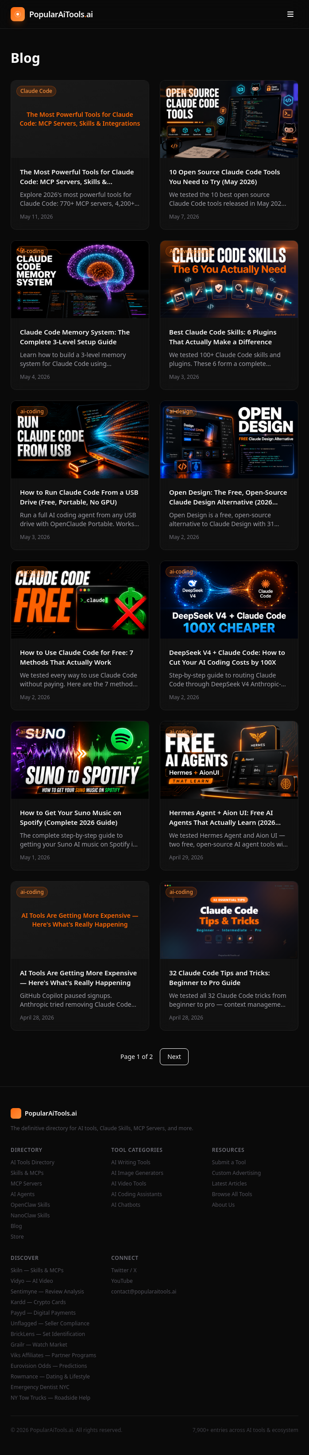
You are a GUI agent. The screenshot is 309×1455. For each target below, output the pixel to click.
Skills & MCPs (27, 1173)
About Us (223, 1205)
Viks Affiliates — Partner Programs (53, 1355)
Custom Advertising (236, 1173)
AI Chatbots (125, 1205)
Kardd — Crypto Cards (38, 1302)
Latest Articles (229, 1183)
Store (17, 1236)
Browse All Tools (232, 1194)
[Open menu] (290, 14)
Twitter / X (123, 1270)
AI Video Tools (128, 1183)
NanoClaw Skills (30, 1215)
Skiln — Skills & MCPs (37, 1270)
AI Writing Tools (131, 1162)
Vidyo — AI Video (32, 1281)
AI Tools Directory (32, 1162)
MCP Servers (26, 1183)
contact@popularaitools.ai (143, 1291)
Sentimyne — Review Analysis (47, 1291)
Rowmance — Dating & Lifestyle (50, 1376)
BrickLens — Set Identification (48, 1334)
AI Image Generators (137, 1173)
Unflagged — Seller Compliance (50, 1323)
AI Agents (23, 1194)
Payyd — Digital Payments (43, 1312)
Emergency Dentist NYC (40, 1387)
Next (174, 1056)
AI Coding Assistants (136, 1194)
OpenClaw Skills (30, 1205)
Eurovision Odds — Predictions (49, 1366)
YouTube (122, 1281)
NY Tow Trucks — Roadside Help (50, 1397)
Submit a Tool (229, 1162)
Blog (16, 1226)
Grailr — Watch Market (39, 1344)
